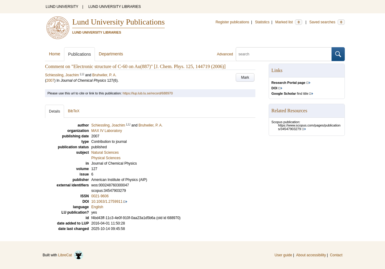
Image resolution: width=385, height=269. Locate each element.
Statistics (262, 22)
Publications (79, 54)
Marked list (288, 22)
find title (289, 93)
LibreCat (70, 255)
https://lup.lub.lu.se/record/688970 (148, 93)
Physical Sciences (106, 158)
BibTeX (73, 111)
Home (54, 53)
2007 (50, 80)
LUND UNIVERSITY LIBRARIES (114, 7)
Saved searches (327, 22)
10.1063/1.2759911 (106, 201)
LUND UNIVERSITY (62, 7)
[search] (284, 54)
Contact (336, 255)
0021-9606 (99, 196)
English (97, 207)
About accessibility (311, 255)
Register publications (232, 22)
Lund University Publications (118, 22)
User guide (283, 255)
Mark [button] (245, 77)
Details (54, 111)
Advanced (225, 54)
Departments (111, 53)
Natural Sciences (105, 152)
